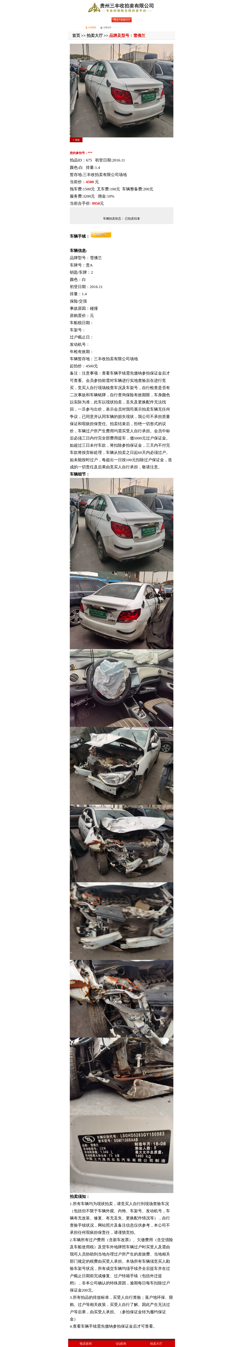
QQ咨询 (121, 1343)
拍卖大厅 (95, 35)
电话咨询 (86, 1343)
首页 (76, 35)
